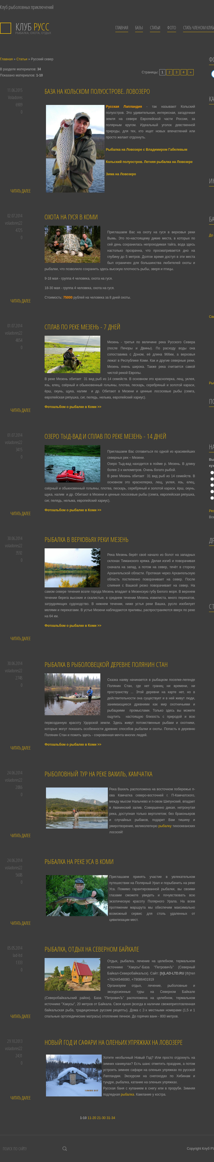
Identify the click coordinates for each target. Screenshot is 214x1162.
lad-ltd (17, 955)
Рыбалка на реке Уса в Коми (79, 861)
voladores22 (13, 223)
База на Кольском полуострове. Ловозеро (97, 91)
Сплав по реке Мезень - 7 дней (82, 326)
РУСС (32, 26)
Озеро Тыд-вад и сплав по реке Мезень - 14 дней (105, 436)
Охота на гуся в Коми (71, 216)
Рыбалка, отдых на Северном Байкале (92, 949)
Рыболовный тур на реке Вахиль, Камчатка (98, 773)
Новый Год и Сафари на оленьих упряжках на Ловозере (114, 1042)
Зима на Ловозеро (121, 174)
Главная (6, 59)
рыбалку (164, 826)
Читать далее (20, 191)
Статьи (21, 59)
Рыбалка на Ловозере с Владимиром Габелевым (146, 150)
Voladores (15, 97)
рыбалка (127, 1094)
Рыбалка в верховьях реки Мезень (86, 539)
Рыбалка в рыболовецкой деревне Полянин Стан (106, 664)
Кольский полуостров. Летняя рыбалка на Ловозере (149, 162)
